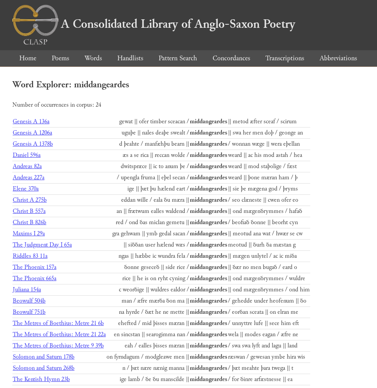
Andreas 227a (28, 177)
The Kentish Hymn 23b (41, 379)
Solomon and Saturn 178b (43, 356)
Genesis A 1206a (32, 132)
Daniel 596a (27, 155)
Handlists (130, 58)
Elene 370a (26, 188)
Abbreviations (338, 58)
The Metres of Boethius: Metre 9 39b (58, 345)
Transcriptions (284, 58)
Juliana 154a (27, 289)
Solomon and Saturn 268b (43, 368)
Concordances (231, 58)
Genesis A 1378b (33, 144)
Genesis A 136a (31, 121)
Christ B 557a (29, 211)
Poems (60, 58)
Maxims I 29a (29, 233)
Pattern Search (178, 58)
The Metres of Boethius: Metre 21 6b (58, 323)
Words (93, 58)
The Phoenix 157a (34, 267)
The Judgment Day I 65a (42, 244)
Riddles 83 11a (30, 256)
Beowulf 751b (29, 312)
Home (27, 58)
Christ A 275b (30, 200)
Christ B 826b (29, 222)
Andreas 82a (27, 166)
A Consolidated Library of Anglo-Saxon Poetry (153, 24)
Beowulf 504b (29, 300)
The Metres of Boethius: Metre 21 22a (59, 334)
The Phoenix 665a (34, 278)
